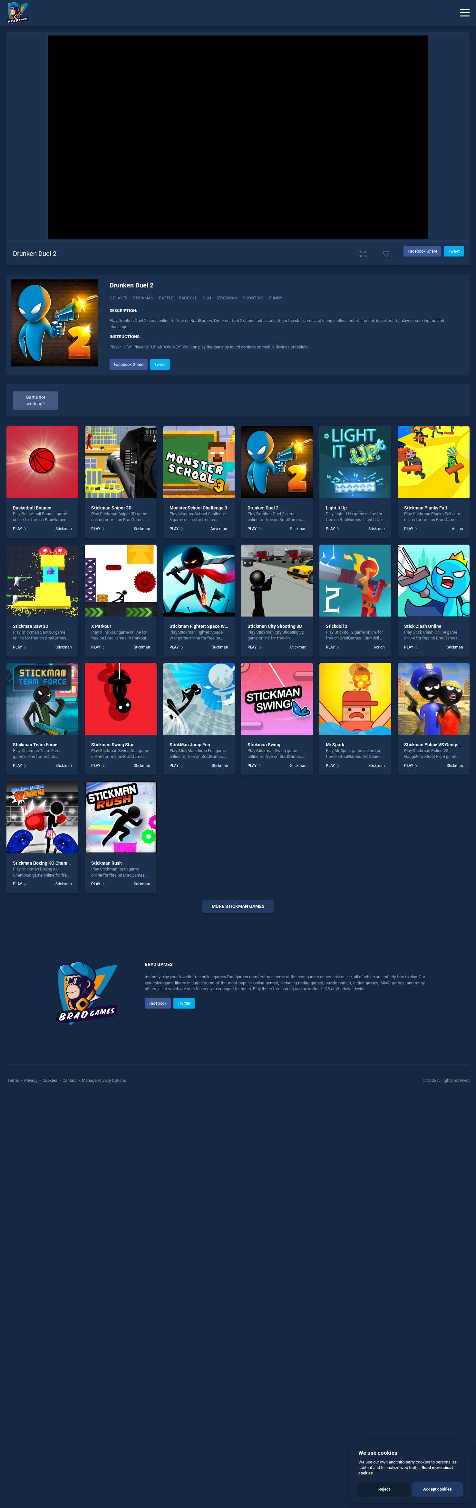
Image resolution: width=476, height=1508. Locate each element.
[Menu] (465, 13)
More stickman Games (238, 906)
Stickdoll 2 (336, 626)
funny (275, 298)
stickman (227, 298)
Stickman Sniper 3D (111, 507)
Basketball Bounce (32, 507)
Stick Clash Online (423, 626)
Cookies (50, 1274)
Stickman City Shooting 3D (275, 626)
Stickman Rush (106, 863)
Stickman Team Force (35, 744)
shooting (253, 298)
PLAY (17, 529)
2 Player (118, 298)
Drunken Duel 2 (263, 507)
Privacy (30, 1274)
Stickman (143, 298)
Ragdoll (188, 298)
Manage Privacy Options (103, 1274)
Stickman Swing (264, 744)
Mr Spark (335, 744)
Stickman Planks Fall (425, 507)
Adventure (219, 529)
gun (207, 298)
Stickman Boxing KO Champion (44, 863)
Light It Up (336, 507)
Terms (13, 1274)
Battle (166, 298)
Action (457, 529)
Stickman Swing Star (112, 744)
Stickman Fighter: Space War (199, 626)
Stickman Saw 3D (30, 626)
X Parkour (101, 626)
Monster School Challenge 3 (198, 507)
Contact (70, 1274)
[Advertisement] (238, 1016)
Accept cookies (437, 1489)
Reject (384, 1489)
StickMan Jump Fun (190, 744)
